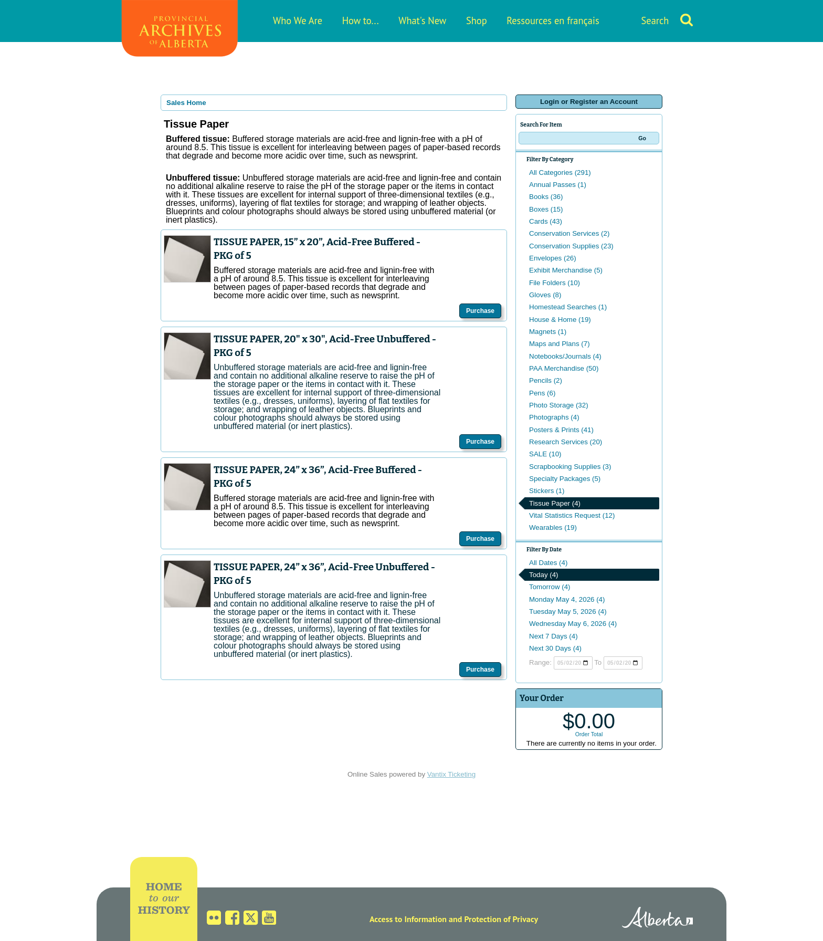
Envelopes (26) (552, 258)
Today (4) (543, 575)
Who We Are (297, 20)
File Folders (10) (554, 283)
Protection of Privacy (501, 919)
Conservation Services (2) (569, 233)
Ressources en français (553, 20)
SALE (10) (545, 454)
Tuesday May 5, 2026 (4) (568, 611)
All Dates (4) (548, 563)
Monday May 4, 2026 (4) (567, 599)
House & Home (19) (560, 319)
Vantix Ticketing (451, 774)
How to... (360, 20)
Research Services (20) (565, 442)
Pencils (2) (545, 380)
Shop (476, 20)
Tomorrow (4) (550, 587)
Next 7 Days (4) (553, 636)
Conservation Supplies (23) (571, 246)
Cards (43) (545, 221)
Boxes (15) (546, 209)
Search (655, 20)
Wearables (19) (553, 527)
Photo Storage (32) (558, 405)
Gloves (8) (545, 295)
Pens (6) (542, 393)
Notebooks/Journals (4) (565, 356)
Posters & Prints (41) (561, 430)
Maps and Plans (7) (559, 344)
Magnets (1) (547, 332)
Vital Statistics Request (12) (572, 515)
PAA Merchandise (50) (563, 368)
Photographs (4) (554, 417)
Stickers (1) (546, 491)
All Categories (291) (560, 172)
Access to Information (408, 919)
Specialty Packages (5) (564, 479)
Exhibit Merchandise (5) (566, 270)
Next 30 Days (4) (555, 648)
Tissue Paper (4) (555, 503)
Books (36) (546, 197)
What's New (422, 20)
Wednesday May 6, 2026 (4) (573, 624)
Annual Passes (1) (557, 185)
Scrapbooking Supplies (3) (570, 466)
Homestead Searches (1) (568, 307)
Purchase (480, 311)
